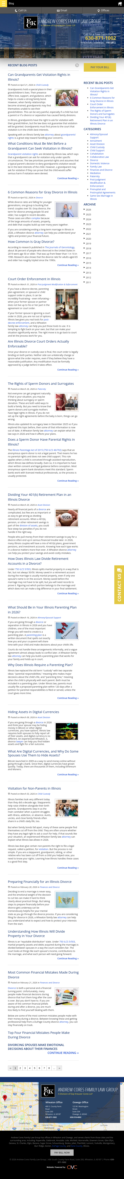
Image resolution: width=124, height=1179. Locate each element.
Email (62, 10)
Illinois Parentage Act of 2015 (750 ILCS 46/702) (37, 450)
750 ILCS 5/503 (23, 569)
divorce (42, 509)
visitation (43, 849)
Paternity (42, 389)
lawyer (20, 741)
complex (35, 218)
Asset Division (44, 504)
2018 (87, 248)
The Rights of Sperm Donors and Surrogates (102, 112)
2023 (87, 224)
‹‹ (10, 1068)
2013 (87, 272)
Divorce (39, 197)
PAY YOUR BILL (100, 67)
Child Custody (42, 84)
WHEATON (86, 42)
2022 (87, 229)
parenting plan (34, 634)
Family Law (96, 166)
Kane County (76, 1146)
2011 (87, 282)
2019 (87, 243)
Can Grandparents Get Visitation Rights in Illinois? (102, 91)
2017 (87, 253)
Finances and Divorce (50, 887)
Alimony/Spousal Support (49, 617)
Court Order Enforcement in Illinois (102, 106)
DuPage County (59, 1146)
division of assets (29, 525)
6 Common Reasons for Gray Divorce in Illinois (102, 99)
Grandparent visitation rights (23, 154)
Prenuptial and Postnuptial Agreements (102, 191)
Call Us (21, 10)
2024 (87, 219)
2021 (87, 233)
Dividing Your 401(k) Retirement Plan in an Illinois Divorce (101, 120)
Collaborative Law (99, 156)
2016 (87, 258)
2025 (87, 214)
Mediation (95, 173)
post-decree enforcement (28, 321)
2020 (87, 238)
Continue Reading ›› (68, 178)
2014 (87, 267)
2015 (87, 262)
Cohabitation (97, 153)
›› (59, 1068)
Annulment (96, 140)
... (54, 1068)
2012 (87, 277)
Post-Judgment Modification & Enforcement (58, 284)
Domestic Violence (99, 163)
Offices (103, 10)
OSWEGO (99, 42)
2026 (87, 209)
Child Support (97, 150)
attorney (49, 134)
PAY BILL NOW (62, 1152)
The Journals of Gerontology (59, 247)
